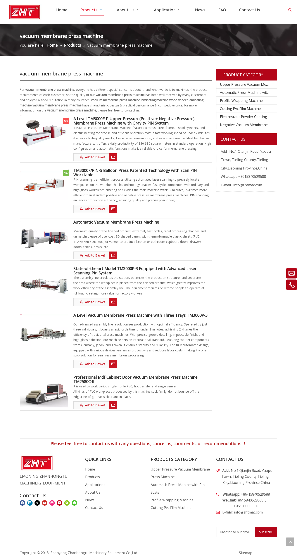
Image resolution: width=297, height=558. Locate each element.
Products (92, 476)
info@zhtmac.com (247, 185)
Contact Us (94, 507)
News (89, 500)
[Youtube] (44, 503)
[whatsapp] (74, 503)
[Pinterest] (59, 503)
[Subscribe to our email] (234, 532)
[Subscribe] (266, 532)
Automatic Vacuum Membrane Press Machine (116, 222)
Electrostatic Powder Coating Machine (248, 116)
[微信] (67, 503)
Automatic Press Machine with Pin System (248, 92)
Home (90, 469)
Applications (95, 484)
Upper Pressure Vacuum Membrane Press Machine (248, 84)
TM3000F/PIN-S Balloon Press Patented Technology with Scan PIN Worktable (135, 172)
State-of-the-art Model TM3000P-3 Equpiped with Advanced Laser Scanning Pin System (135, 270)
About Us (92, 492)
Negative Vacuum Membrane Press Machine (248, 124)
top (290, 541)
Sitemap (245, 552)
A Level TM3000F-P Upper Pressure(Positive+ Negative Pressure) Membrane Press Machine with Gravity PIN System (133, 120)
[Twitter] (37, 503)
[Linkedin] (30, 503)
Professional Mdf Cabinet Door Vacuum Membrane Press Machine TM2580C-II (135, 379)
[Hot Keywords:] (290, 10)
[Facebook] (22, 503)
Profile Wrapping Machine (241, 100)
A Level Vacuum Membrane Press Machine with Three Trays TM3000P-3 (140, 315)
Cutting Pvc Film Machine (240, 108)
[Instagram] (52, 503)
